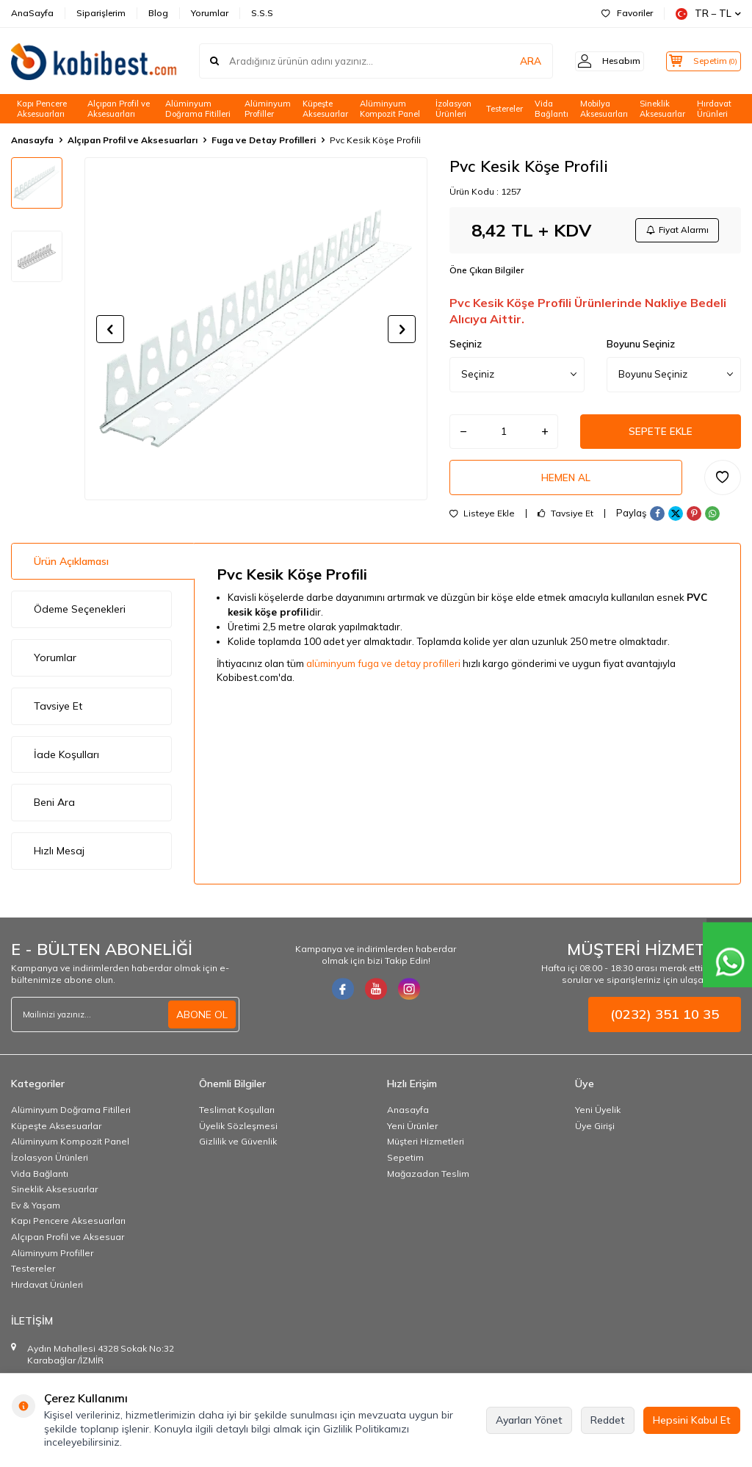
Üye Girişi (595, 1131)
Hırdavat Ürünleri (714, 109)
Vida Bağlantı (551, 109)
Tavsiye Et (565, 519)
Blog (158, 12)
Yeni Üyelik (598, 1115)
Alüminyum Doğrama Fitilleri (198, 109)
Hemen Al (566, 482)
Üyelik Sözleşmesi (238, 1131)
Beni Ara (54, 808)
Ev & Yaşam (35, 1211)
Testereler (504, 109)
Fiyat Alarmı (675, 231)
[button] (110, 329)
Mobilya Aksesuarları (604, 109)
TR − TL (708, 13)
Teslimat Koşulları (237, 1115)
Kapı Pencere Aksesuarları (42, 109)
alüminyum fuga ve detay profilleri (384, 668)
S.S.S (262, 12)
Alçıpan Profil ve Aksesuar (67, 1242)
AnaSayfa (32, 12)
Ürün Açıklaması (71, 567)
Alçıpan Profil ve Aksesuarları (118, 109)
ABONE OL (202, 1020)
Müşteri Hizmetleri (425, 1147)
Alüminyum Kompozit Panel (390, 109)
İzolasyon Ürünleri (453, 109)
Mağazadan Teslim (428, 1179)
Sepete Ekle (661, 434)
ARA (511, 61)
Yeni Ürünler (412, 1131)
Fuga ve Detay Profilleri (264, 139)
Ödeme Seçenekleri (80, 614)
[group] (256, 329)
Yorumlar (209, 12)
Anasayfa (32, 139)
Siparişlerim (101, 12)
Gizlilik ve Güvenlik (238, 1147)
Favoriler (627, 12)
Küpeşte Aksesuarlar (325, 109)
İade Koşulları (66, 760)
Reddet (607, 1420)
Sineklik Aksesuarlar (662, 109)
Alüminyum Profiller (268, 109)
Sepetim (405, 1163)
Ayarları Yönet (529, 1420)
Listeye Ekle (482, 519)
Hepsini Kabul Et (692, 1420)
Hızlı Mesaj (59, 856)
